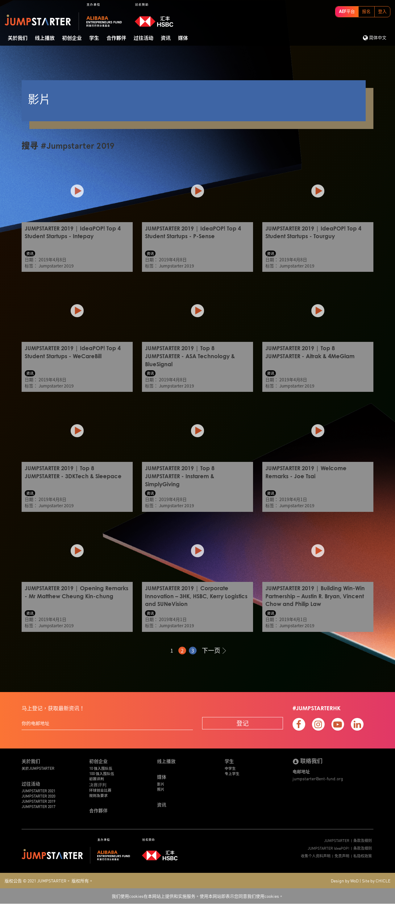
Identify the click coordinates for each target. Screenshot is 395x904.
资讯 (166, 38)
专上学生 (232, 773)
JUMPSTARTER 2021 (38, 790)
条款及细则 (362, 840)
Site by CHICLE (376, 881)
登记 (242, 722)
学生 (94, 38)
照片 (160, 788)
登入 (382, 12)
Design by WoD (345, 881)
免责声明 (342, 855)
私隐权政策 (362, 855)
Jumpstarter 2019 (57, 266)
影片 (160, 783)
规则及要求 (98, 795)
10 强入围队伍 (100, 767)
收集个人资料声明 (316, 855)
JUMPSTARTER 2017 (38, 806)
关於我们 (17, 38)
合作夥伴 (116, 38)
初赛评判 (96, 778)
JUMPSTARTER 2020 (38, 795)
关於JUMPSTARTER (38, 767)
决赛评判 (97, 784)
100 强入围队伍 (101, 773)
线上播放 (45, 38)
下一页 (214, 649)
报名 (366, 12)
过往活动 (143, 38)
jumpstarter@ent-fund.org (318, 777)
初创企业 (72, 38)
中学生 (230, 767)
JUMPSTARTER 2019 (38, 801)
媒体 (183, 38)
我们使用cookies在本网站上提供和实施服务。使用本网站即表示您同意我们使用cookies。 (197, 896)
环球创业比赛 (100, 789)
